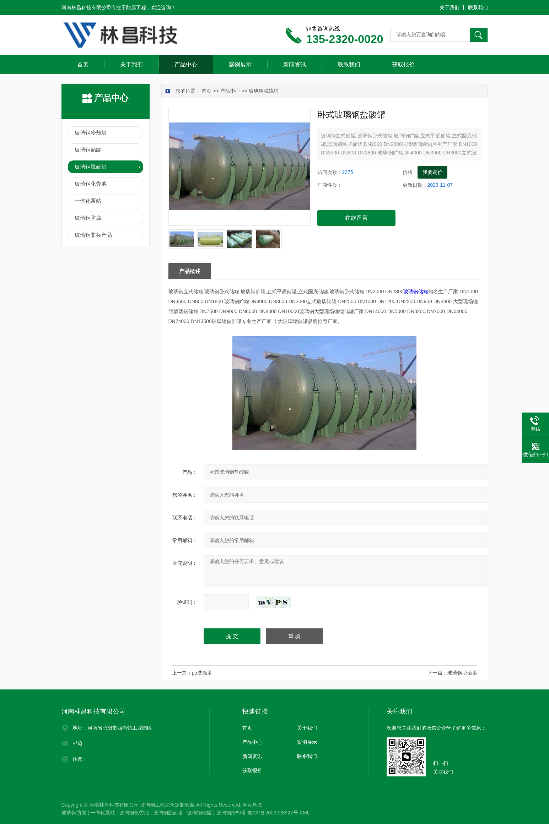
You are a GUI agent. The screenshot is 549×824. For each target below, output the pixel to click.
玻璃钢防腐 (88, 218)
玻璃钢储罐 (415, 291)
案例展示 (240, 64)
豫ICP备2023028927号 (272, 812)
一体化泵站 (88, 201)
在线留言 (356, 218)
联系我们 (478, 7)
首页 (82, 64)
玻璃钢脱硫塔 (264, 91)
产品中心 (185, 64)
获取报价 (403, 64)
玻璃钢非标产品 (93, 235)
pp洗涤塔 (202, 673)
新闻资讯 (294, 64)
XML (305, 812)
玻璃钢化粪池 (91, 184)
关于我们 (449, 7)
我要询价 (432, 172)
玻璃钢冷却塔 (91, 133)
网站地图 (253, 805)
